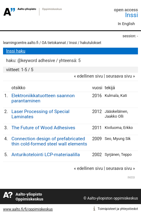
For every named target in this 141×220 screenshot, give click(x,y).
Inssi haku (15, 51)
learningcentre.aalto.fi (20, 43)
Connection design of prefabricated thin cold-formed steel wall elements (49, 141)
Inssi (131, 15)
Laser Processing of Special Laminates (41, 114)
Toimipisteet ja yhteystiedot (118, 209)
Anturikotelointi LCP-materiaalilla (46, 154)
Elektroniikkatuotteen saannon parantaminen (43, 98)
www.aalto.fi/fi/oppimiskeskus (28, 209)
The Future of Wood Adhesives (43, 127)
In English (126, 23)
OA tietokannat (54, 43)
